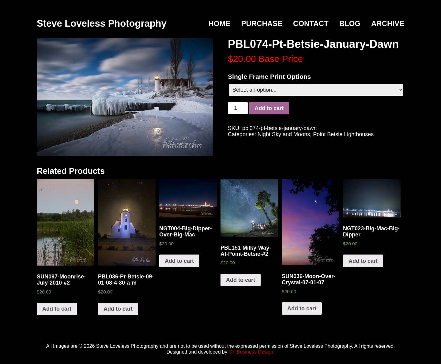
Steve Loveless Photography (102, 23)
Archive (387, 23)
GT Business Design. (251, 351)
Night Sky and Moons (284, 134)
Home (219, 23)
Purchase (261, 23)
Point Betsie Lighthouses (343, 134)
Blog (349, 23)
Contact (311, 23)
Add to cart (269, 108)
